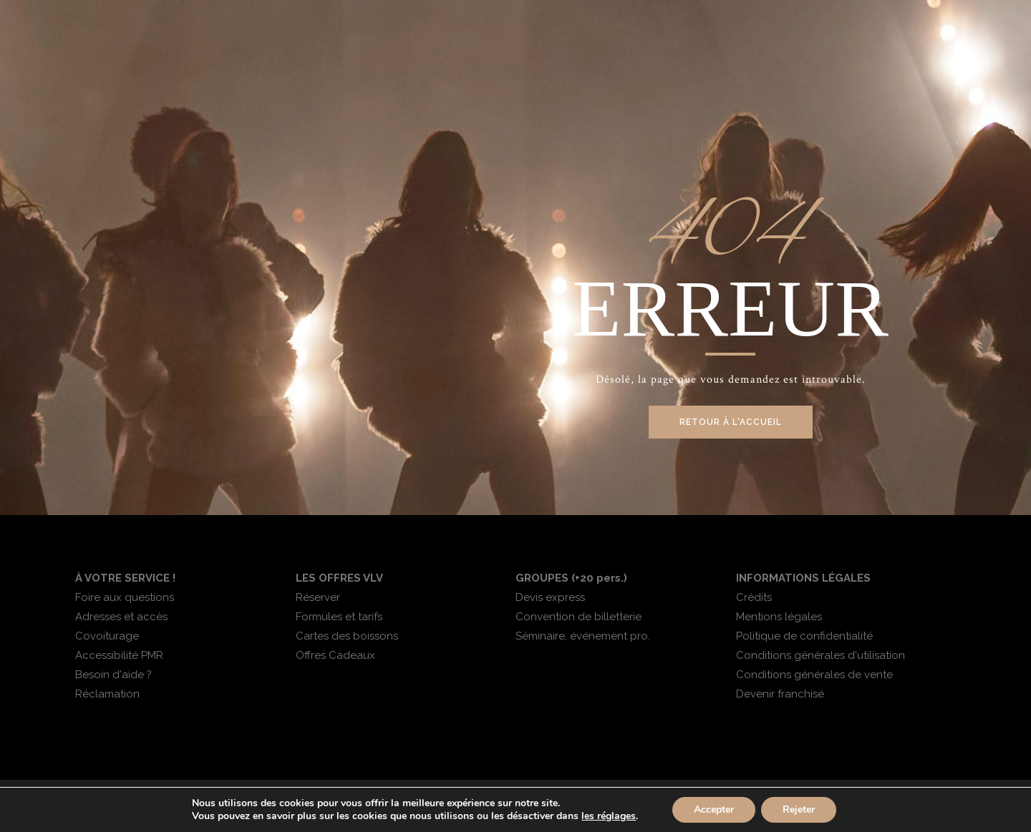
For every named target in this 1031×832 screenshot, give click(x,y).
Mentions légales (779, 616)
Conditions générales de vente (814, 674)
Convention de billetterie (579, 616)
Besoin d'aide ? (113, 674)
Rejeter (799, 809)
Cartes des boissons (347, 636)
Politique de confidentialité (804, 636)
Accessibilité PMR (119, 655)
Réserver (318, 597)
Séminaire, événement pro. (583, 636)
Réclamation (107, 693)
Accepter (714, 809)
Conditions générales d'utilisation (820, 655)
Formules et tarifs (339, 616)
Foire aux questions (124, 597)
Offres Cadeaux (335, 655)
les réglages (608, 816)
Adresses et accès (121, 616)
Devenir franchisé (780, 693)
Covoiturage (107, 636)
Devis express (550, 597)
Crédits (754, 597)
